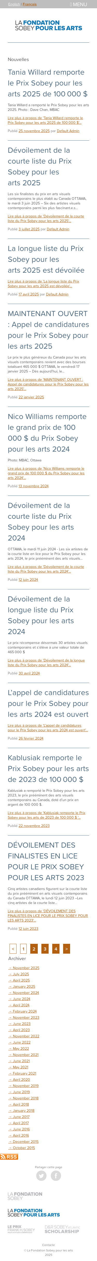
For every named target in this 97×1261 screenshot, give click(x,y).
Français (30, 4)
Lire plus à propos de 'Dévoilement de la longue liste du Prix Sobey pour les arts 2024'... (46, 662)
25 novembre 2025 (34, 130)
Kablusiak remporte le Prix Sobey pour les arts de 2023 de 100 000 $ (48, 768)
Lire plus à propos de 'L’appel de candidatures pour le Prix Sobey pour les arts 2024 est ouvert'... (48, 727)
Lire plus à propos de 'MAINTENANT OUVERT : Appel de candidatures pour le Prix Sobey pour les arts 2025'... (48, 384)
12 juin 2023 (28, 928)
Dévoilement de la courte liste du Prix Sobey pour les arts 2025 (40, 166)
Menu (78, 4)
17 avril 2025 (29, 294)
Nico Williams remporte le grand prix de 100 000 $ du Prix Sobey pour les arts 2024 (47, 432)
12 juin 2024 (28, 579)
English (14, 4)
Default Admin (68, 130)
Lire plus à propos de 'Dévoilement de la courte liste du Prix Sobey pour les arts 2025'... (46, 218)
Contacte (48, 1245)
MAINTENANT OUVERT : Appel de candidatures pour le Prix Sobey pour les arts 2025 (48, 329)
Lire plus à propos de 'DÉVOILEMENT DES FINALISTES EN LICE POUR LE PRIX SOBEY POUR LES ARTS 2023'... (48, 915)
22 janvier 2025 (31, 396)
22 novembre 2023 (34, 825)
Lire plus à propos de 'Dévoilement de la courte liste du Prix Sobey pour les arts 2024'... (46, 569)
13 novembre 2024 (34, 485)
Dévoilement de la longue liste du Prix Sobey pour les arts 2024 (41, 615)
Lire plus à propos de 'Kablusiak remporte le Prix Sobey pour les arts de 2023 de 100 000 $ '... (46, 815)
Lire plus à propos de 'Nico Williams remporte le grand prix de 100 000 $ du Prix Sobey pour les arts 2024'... (46, 473)
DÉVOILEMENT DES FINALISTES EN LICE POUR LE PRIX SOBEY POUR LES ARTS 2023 (46, 861)
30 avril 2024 (29, 673)
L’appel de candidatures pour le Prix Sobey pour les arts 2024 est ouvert (48, 703)
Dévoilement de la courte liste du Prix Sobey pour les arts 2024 (41, 521)
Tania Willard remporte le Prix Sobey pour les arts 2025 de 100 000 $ (48, 82)
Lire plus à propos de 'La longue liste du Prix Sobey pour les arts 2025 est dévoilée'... (43, 283)
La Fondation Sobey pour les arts (48, 25)
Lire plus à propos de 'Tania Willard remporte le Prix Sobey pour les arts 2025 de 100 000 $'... (45, 120)
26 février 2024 (31, 738)
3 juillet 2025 (29, 228)
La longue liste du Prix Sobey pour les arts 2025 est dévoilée (46, 259)
